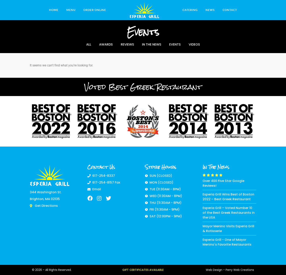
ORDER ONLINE (94, 10)
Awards (106, 44)
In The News (151, 44)
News (210, 10)
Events (175, 44)
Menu (70, 10)
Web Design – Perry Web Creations (230, 270)
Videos (194, 44)
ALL (88, 44)
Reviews (127, 44)
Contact (230, 10)
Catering (190, 10)
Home (53, 10)
